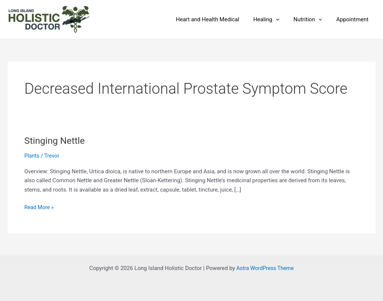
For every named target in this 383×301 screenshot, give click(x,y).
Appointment (354, 19)
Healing (273, 19)
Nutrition (312, 19)
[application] (283, 19)
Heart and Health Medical (217, 19)
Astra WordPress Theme (265, 268)
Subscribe (47, 181)
